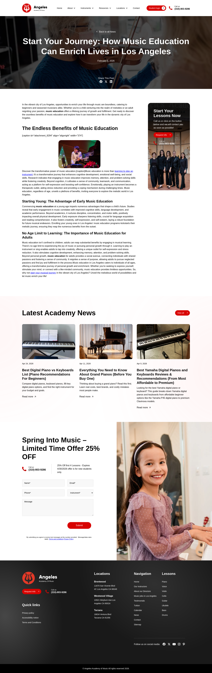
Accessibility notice (30, 618)
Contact (136, 8)
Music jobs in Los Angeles (145, 596)
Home (59, 8)
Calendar (138, 610)
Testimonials (139, 601)
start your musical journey (43, 273)
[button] (71, 8)
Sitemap (137, 624)
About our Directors (142, 591)
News (136, 615)
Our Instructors (140, 586)
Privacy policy (28, 613)
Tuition (137, 605)
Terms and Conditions (31, 622)
